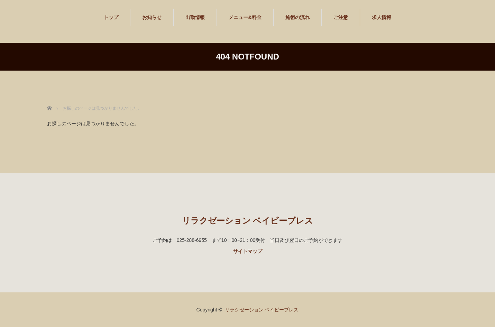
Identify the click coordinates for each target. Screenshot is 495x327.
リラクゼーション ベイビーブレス (247, 220)
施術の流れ (297, 17)
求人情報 (381, 17)
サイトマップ (247, 251)
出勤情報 (195, 17)
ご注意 (340, 17)
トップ (111, 17)
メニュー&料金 (245, 17)
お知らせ (152, 17)
